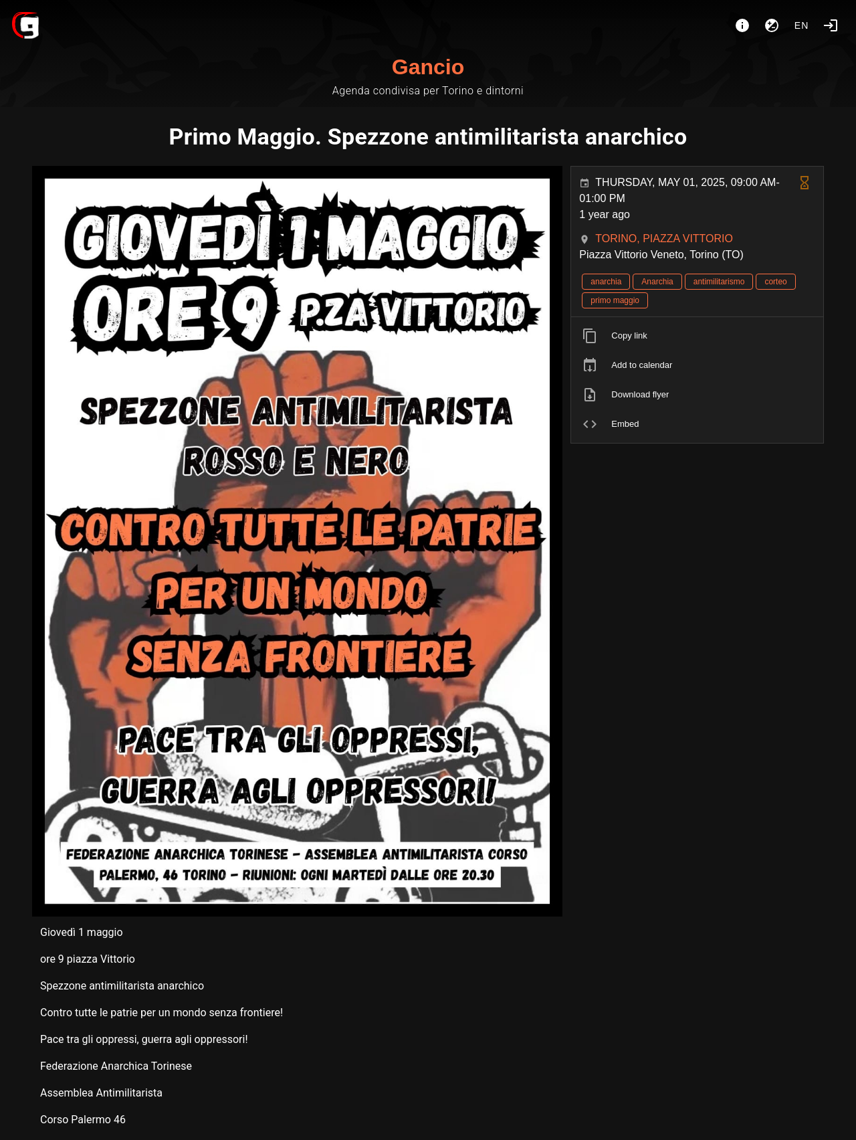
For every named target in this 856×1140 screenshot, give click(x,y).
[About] (742, 25)
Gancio (428, 67)
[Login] (830, 25)
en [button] (801, 25)
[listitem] (697, 335)
